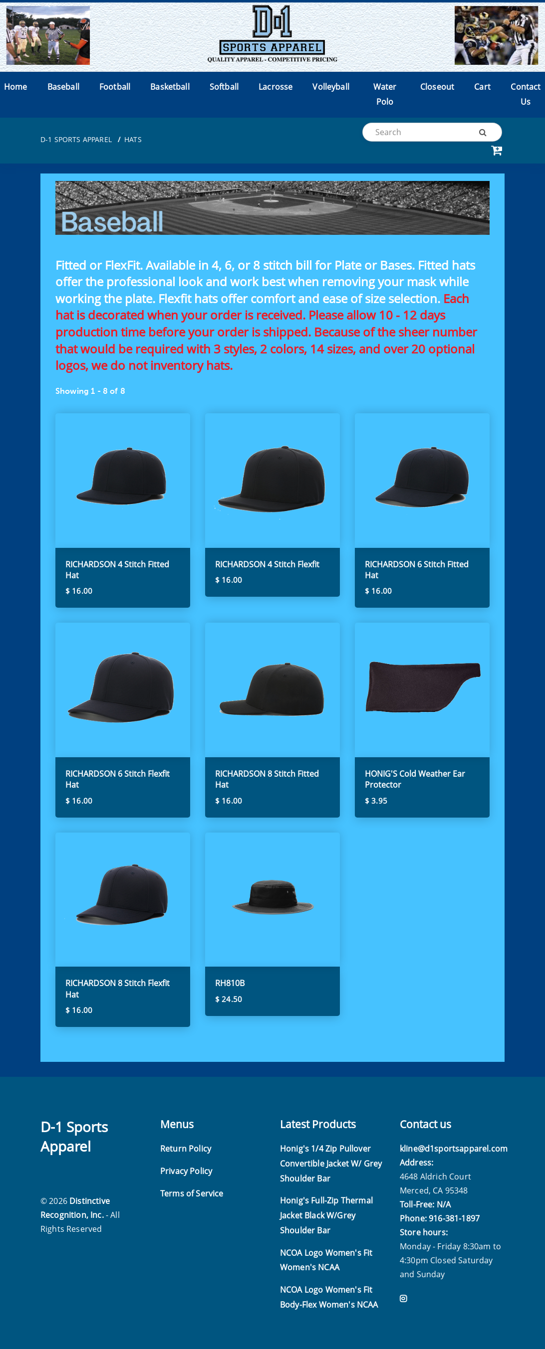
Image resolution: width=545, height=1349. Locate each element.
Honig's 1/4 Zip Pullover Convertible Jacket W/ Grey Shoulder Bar (331, 1163)
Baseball (63, 86)
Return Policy (185, 1148)
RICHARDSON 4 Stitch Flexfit (267, 564)
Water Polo (385, 94)
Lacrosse (275, 86)
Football (114, 86)
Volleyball (330, 86)
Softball (224, 86)
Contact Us (526, 94)
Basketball (170, 86)
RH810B (230, 983)
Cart (482, 86)
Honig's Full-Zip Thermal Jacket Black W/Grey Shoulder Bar (326, 1215)
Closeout (437, 86)
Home (15, 86)
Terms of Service (192, 1193)
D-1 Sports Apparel (76, 139)
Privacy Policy (186, 1171)
